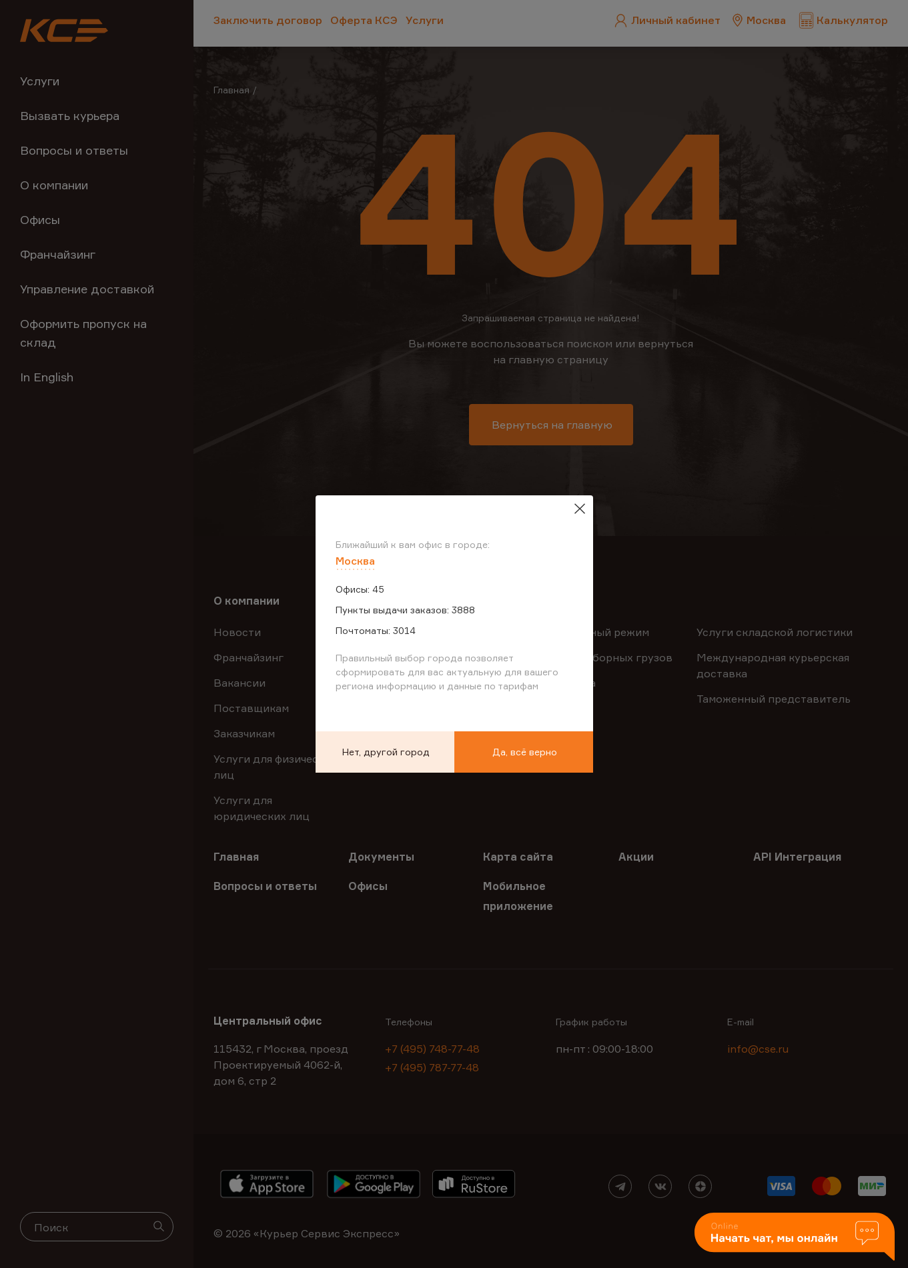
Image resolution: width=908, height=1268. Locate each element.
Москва (355, 560)
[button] (795, 1238)
